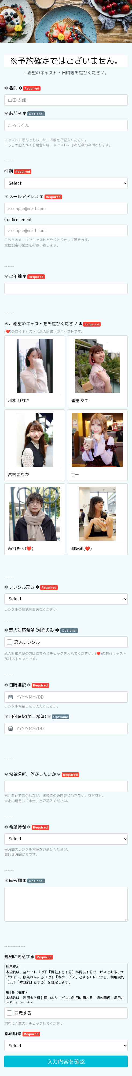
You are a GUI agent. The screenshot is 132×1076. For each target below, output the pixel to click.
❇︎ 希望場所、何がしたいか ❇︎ (41, 774)
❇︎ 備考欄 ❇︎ (24, 880)
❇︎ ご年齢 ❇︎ (24, 276)
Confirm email (17, 219)
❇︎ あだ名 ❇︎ (24, 113)
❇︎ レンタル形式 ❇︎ (31, 587)
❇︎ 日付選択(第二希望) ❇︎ (36, 716)
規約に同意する (28, 957)
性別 (17, 171)
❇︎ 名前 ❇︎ (22, 88)
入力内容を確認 (66, 1061)
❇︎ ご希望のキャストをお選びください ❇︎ (52, 324)
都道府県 (22, 1033)
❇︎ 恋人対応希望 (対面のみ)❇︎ (41, 630)
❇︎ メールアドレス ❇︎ (33, 196)
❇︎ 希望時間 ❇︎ (26, 827)
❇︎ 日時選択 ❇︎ (26, 685)
